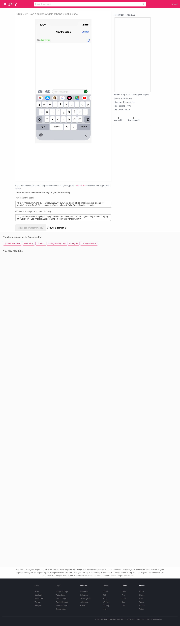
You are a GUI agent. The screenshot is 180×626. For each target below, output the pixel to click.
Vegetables (39, 599)
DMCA (148, 619)
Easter (82, 606)
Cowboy (106, 606)
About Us (130, 619)
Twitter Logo (60, 595)
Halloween (84, 595)
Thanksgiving (85, 599)
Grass (124, 599)
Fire (123, 595)
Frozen (105, 592)
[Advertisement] (46, 162)
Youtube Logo (61, 599)
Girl (104, 595)
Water (141, 602)
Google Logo (61, 609)
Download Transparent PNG (30, 228)
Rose (141, 599)
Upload (175, 4)
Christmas (84, 592)
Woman (106, 602)
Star (123, 602)
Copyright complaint (56, 228)
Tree (123, 606)
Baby (105, 599)
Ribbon (142, 606)
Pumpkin (38, 606)
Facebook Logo (62, 602)
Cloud (124, 592)
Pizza (37, 592)
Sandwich (38, 595)
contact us (80, 186)
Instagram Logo (62, 592)
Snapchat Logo (61, 606)
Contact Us (140, 619)
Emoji (141, 592)
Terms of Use (157, 619)
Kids (104, 609)
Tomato (37, 602)
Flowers (142, 595)
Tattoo (141, 609)
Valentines (84, 602)
